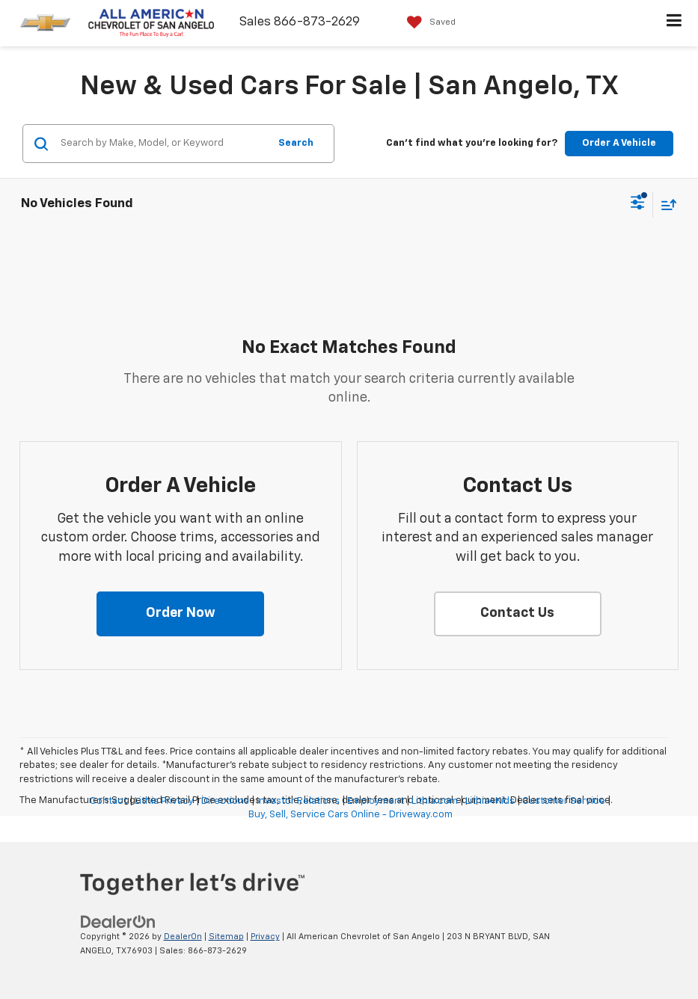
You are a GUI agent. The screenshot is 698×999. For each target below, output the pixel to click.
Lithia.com (434, 801)
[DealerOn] (118, 922)
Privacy (265, 936)
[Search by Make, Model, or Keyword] (162, 144)
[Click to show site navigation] (674, 23)
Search (295, 143)
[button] (180, 613)
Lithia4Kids (490, 801)
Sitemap (226, 936)
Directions (225, 801)
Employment (375, 801)
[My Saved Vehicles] (427, 22)
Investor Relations (298, 801)
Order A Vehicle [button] (619, 143)
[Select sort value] (665, 204)
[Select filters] (637, 204)
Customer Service (563, 801)
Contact (108, 801)
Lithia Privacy (164, 801)
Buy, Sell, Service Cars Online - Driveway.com (350, 815)
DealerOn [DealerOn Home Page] (183, 936)
